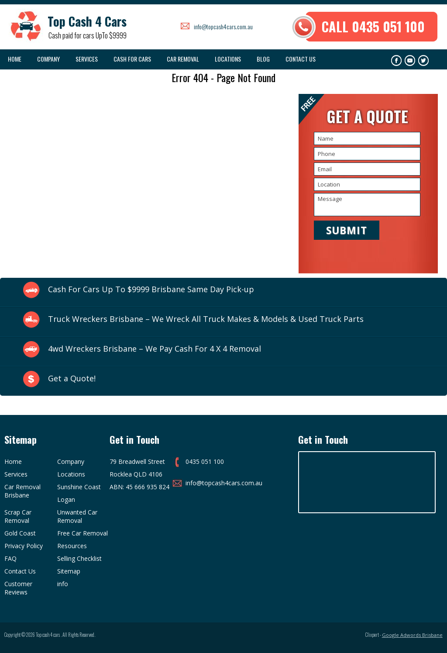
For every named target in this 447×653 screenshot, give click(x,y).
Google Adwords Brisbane (412, 635)
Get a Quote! (72, 378)
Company (70, 461)
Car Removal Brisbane (22, 491)
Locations (228, 58)
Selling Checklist (79, 558)
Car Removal (183, 58)
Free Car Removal (82, 533)
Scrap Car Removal (17, 516)
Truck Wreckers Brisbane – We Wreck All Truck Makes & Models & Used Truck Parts (206, 319)
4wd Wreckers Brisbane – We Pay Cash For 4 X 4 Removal (154, 348)
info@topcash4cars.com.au (223, 26)
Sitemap (68, 571)
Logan (66, 499)
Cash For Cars (132, 58)
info (62, 584)
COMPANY (48, 58)
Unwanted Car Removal (77, 516)
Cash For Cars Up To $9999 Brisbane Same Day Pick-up (151, 289)
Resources (72, 546)
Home (14, 58)
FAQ (10, 558)
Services (87, 58)
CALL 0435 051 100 (373, 26)
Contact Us (300, 58)
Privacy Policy (23, 546)
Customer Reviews (18, 588)
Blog (263, 58)
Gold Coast (20, 533)
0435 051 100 (205, 461)
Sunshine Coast (79, 487)
